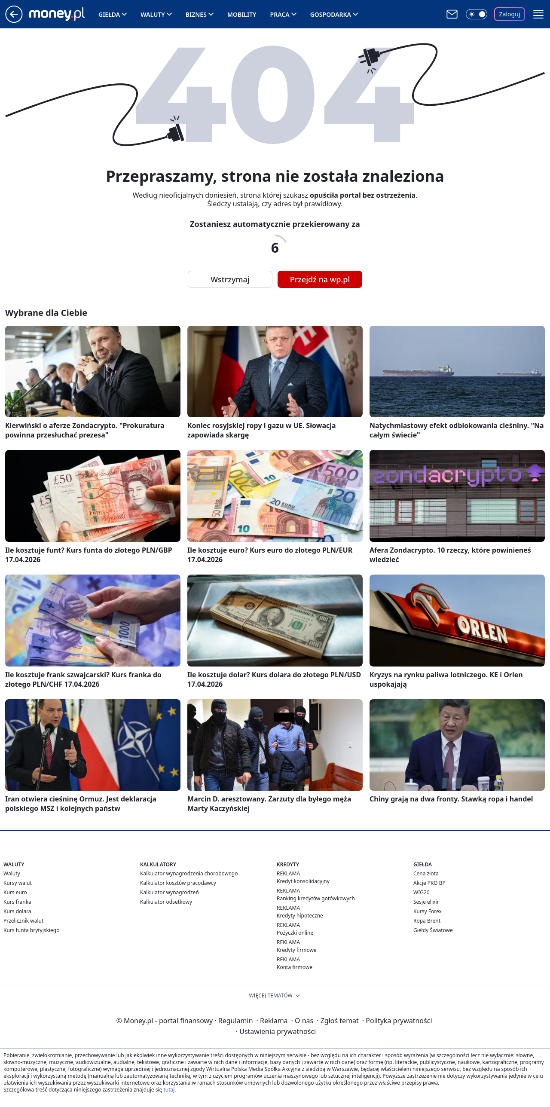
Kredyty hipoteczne (300, 915)
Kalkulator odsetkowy (166, 901)
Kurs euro (15, 892)
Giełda (109, 14)
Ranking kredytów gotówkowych (316, 898)
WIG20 (421, 892)
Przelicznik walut (23, 920)
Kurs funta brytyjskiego (31, 930)
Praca (280, 14)
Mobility (242, 14)
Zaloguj (509, 14)
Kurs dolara (17, 911)
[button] (538, 14)
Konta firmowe (294, 967)
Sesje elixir (426, 901)
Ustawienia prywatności (276, 1031)
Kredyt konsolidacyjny (303, 881)
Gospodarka (330, 14)
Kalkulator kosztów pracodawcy (178, 883)
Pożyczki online (295, 932)
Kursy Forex (427, 911)
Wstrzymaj (230, 279)
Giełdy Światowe (433, 930)
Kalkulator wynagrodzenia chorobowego (189, 873)
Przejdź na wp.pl (320, 279)
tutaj (168, 1089)
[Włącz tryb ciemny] (476, 14)
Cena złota (426, 873)
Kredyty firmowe (297, 950)
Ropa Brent (426, 920)
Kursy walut (17, 883)
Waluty (153, 14)
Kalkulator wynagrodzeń (169, 892)
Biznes (196, 14)
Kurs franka (17, 901)
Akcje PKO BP (429, 883)
